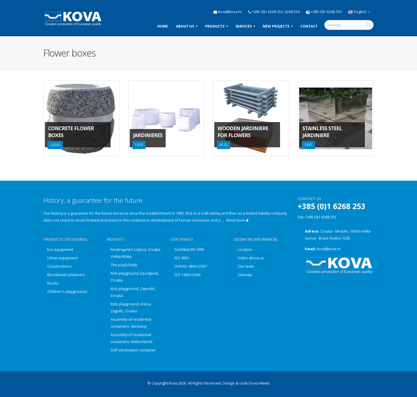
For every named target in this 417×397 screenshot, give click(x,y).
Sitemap (245, 274)
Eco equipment (60, 249)
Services (243, 26)
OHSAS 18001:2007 (190, 266)
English (359, 11)
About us (185, 26)
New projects (276, 26)
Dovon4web (259, 383)
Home (162, 26)
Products (214, 26)
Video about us (251, 257)
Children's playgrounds (67, 291)
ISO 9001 (181, 257)
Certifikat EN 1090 (189, 249)
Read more (237, 220)
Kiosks (52, 283)
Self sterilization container (133, 350)
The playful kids (124, 264)
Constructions (59, 266)
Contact (309, 26)
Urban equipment (62, 257)
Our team (246, 266)
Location (245, 249)
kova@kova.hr (329, 248)
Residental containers (66, 274)
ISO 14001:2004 (187, 274)
